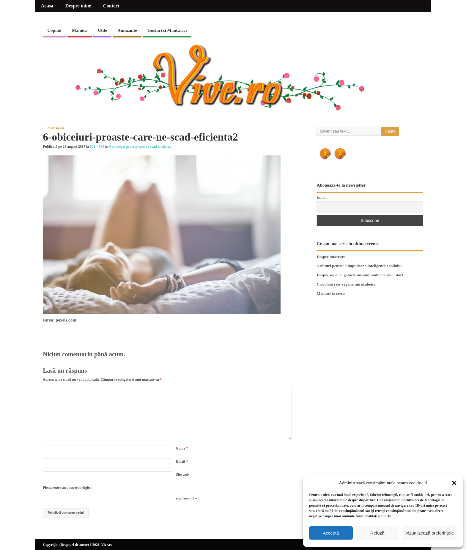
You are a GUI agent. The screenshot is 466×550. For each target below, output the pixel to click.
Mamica (79, 30)
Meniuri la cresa (330, 293)
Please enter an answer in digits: (67, 488)
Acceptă (331, 532)
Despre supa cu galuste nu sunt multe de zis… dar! (360, 275)
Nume (182, 448)
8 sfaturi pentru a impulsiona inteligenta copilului (359, 266)
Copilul (54, 30)
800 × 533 (97, 146)
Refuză (377, 532)
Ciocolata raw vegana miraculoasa (346, 284)
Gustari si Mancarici (167, 30)
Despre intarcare (331, 256)
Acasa (47, 6)
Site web (182, 474)
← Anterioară (53, 128)
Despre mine (78, 6)
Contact (111, 6)
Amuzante (127, 30)
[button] (454, 483)
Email (182, 461)
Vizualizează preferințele (429, 532)
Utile (102, 30)
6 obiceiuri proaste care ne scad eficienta (140, 146)
